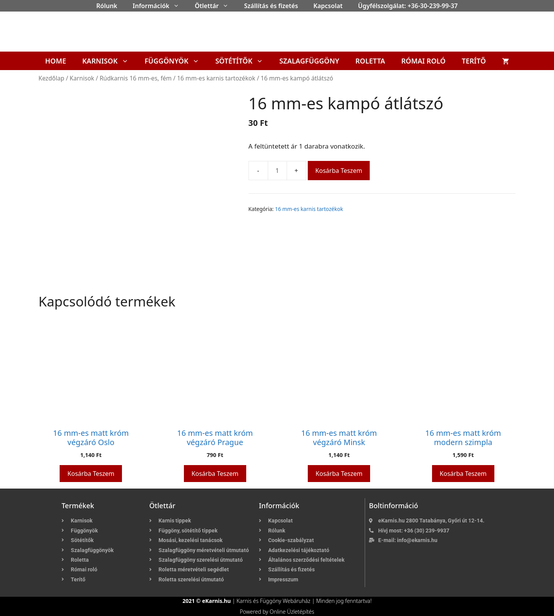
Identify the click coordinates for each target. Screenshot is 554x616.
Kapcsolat (328, 6)
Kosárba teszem (338, 170)
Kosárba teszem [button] (90, 473)
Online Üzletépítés (292, 611)
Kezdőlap (51, 78)
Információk (160, 6)
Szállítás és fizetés (271, 6)
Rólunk (106, 6)
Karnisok (109, 61)
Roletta (370, 60)
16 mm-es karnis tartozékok (216, 78)
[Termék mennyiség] (277, 170)
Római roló (423, 60)
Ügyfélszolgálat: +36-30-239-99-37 (408, 6)
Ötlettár (215, 6)
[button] (178, 6)
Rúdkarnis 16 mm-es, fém (136, 78)
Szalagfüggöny (309, 60)
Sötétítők (243, 61)
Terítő (474, 60)
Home (55, 60)
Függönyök (176, 61)
